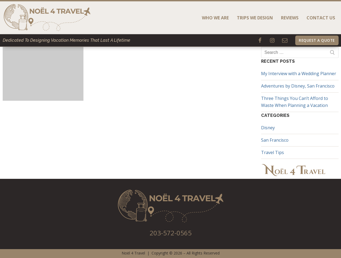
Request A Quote (317, 40)
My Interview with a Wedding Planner (298, 73)
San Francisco (275, 140)
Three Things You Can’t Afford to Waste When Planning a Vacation (294, 101)
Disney (268, 128)
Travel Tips (272, 152)
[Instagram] (272, 40)
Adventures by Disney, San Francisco (298, 86)
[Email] (285, 40)
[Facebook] (260, 40)
